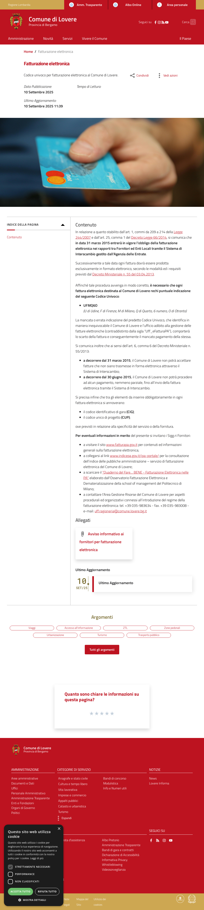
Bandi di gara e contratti (118, 850)
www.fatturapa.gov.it (121, 444)
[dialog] (33, 865)
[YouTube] (161, 22)
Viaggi (32, 628)
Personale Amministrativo (28, 793)
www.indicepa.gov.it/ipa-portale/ (134, 455)
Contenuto (14, 237)
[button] (63, 818)
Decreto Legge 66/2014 (149, 237)
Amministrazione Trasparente (30, 798)
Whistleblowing (112, 864)
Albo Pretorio (110, 840)
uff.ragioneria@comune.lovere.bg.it (121, 511)
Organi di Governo (23, 807)
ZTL (125, 628)
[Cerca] (191, 22)
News (153, 778)
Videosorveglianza (114, 869)
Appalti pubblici (68, 800)
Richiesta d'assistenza (70, 840)
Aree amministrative (24, 778)
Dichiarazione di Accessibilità (120, 854)
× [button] (58, 828)
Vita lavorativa (67, 789)
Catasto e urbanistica (72, 806)
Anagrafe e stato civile (73, 778)
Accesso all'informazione (79, 628)
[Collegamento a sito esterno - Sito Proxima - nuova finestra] (180, 899)
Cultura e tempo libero (72, 783)
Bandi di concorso (114, 778)
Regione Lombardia (19, 5)
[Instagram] (153, 22)
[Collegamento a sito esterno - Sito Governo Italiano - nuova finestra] (192, 899)
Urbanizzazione (55, 635)
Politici (15, 812)
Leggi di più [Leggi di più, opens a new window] (37, 858)
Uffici (14, 788)
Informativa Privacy (115, 859)
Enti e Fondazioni (22, 803)
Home (28, 51)
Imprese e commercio (72, 795)
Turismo (102, 635)
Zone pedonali (172, 628)
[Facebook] (149, 22)
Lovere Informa (159, 783)
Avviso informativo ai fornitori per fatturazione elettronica (101, 542)
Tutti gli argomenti (102, 649)
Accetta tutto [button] (20, 891)
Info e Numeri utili (115, 788)
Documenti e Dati (22, 783)
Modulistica (110, 783)
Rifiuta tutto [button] (47, 891)
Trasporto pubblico (148, 635)
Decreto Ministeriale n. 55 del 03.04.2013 (123, 274)
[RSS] (157, 22)
